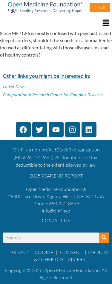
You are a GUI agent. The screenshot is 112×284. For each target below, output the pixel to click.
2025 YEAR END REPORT (56, 176)
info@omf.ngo (56, 211)
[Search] (104, 238)
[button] (56, 23)
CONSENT (71, 252)
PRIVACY (20, 252)
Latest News (14, 86)
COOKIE (44, 252)
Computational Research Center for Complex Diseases (53, 95)
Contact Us (56, 220)
